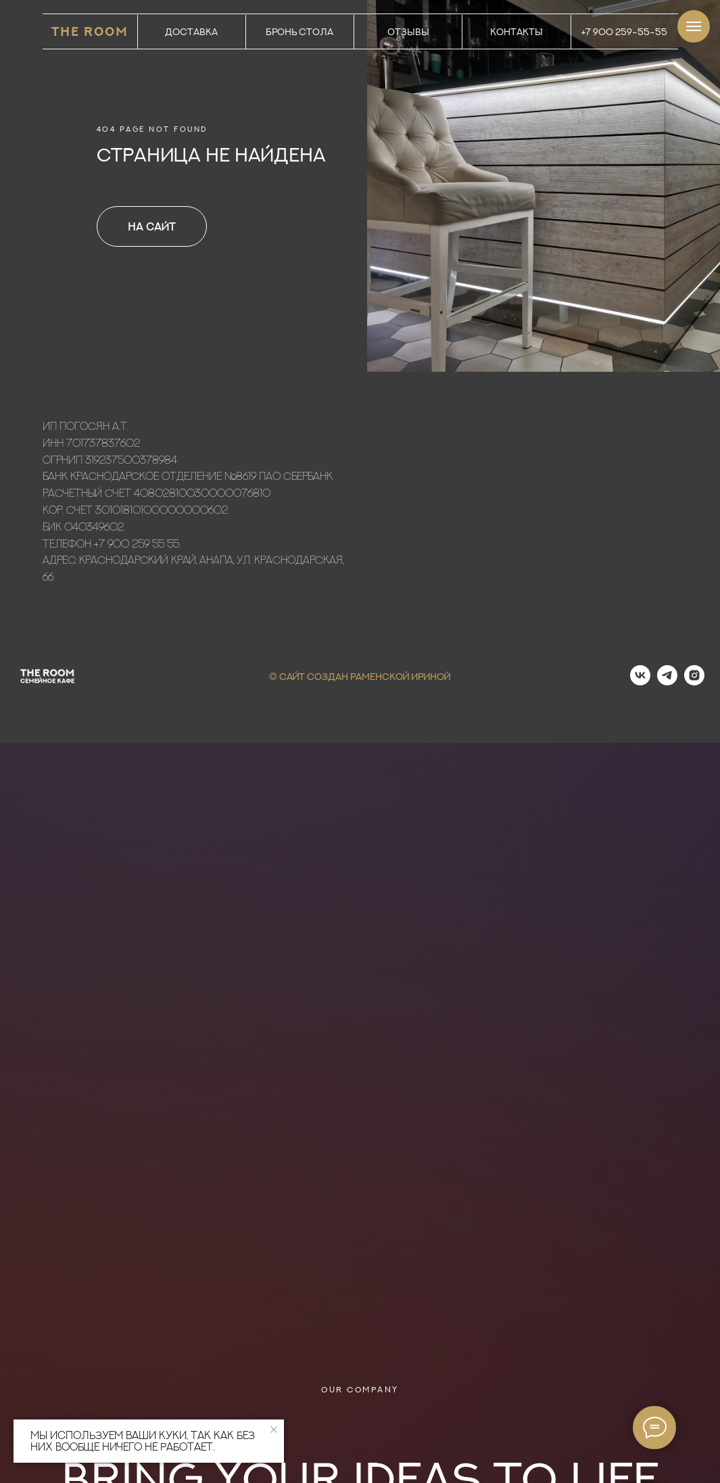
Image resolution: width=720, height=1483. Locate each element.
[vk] (640, 681)
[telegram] (667, 681)
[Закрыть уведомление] (274, 1429)
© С (278, 676)
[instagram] (694, 681)
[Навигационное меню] (693, 26)
